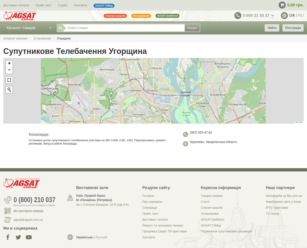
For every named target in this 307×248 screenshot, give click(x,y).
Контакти (80, 5)
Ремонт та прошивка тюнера (162, 225)
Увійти (271, 28)
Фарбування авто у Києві (283, 201)
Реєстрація (293, 28)
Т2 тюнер (272, 213)
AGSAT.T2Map (211, 225)
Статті (205, 201)
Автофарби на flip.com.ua (284, 196)
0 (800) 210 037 (35, 200)
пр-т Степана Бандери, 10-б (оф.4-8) (102, 204)
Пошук (192, 28)
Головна (148, 196)
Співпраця (149, 207)
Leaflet (299, 122)
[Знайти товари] (124, 28)
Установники (210, 213)
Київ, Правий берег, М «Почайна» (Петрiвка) (94, 198)
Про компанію (152, 201)
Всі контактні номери (28, 211)
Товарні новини (211, 196)
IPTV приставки (277, 207)
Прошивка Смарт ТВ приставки (164, 231)
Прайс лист (43, 5)
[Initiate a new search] (9, 89)
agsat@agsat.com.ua (28, 219)
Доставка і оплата (16, 5)
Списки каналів (211, 207)
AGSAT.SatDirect (212, 219)
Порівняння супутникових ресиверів (226, 231)
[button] (9, 64)
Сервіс (63, 5)
